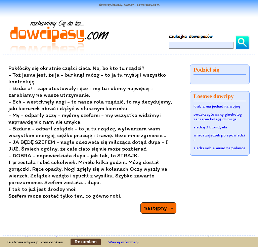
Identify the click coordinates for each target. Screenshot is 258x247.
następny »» (158, 207)
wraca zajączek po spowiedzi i (219, 137)
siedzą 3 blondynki (210, 127)
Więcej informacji (124, 242)
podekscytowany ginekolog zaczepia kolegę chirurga (218, 116)
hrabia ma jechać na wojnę (217, 106)
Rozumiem (86, 241)
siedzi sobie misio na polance (219, 148)
